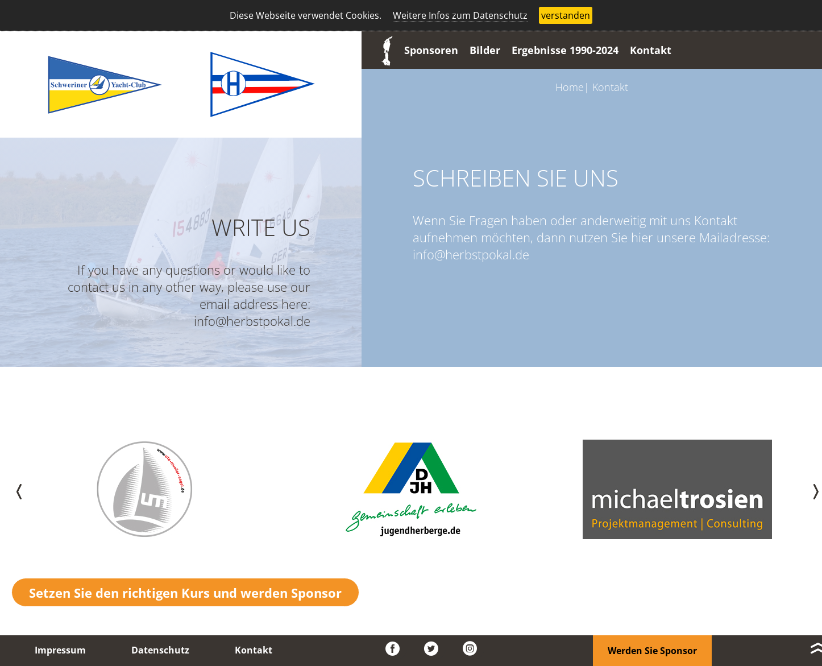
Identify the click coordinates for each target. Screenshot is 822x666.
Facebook (396, 649)
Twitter (435, 649)
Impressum (60, 650)
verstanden (565, 15)
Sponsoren (431, 50)
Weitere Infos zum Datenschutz (460, 15)
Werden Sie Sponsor (652, 650)
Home (569, 87)
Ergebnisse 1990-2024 (565, 50)
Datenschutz (160, 650)
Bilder (485, 50)
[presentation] (12, 489)
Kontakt (650, 50)
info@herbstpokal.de (252, 320)
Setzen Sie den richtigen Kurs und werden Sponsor (185, 592)
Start (384, 50)
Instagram (473, 649)
